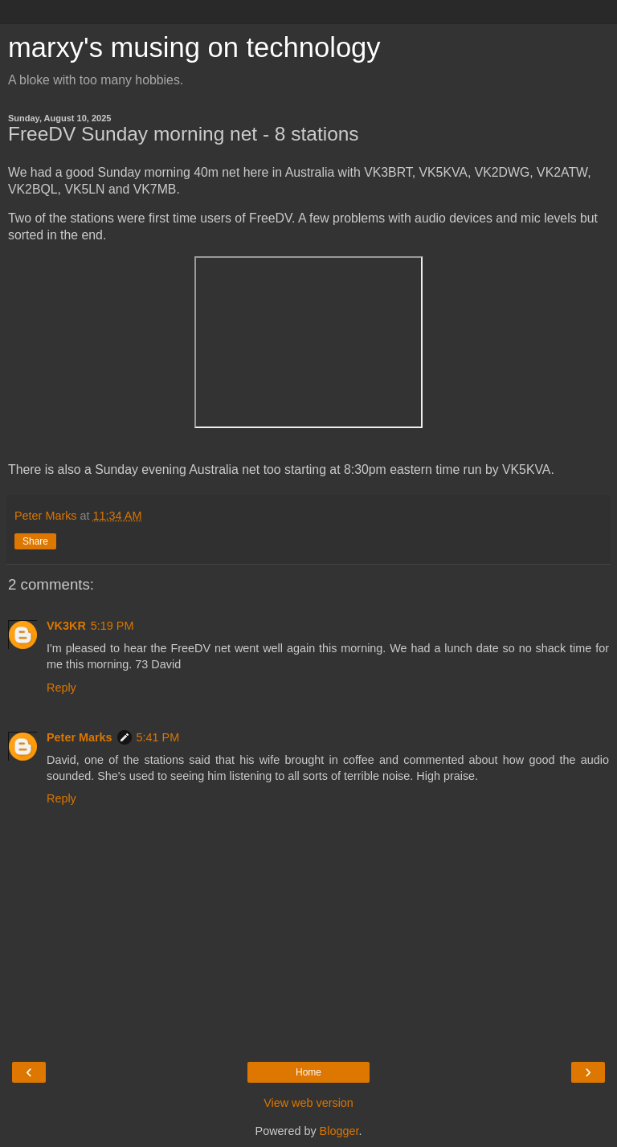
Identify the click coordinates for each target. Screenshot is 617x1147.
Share (35, 541)
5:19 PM (112, 625)
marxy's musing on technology (194, 47)
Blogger (339, 1131)
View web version (308, 1102)
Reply (61, 687)
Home (308, 1072)
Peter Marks (79, 737)
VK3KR (66, 625)
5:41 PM (158, 737)
